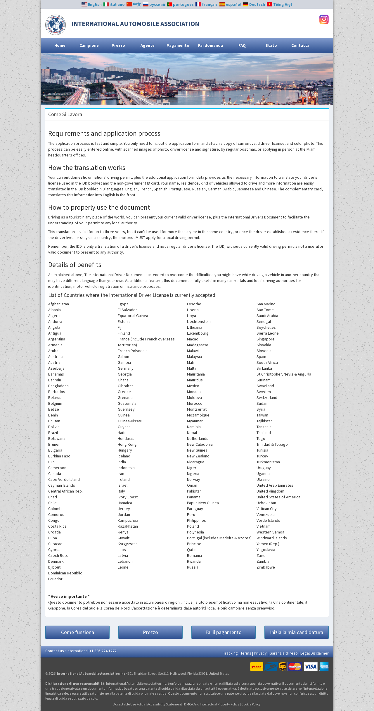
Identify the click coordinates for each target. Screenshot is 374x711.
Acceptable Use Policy (129, 704)
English (92, 4)
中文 (134, 4)
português (180, 4)
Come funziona (77, 632)
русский (154, 4)
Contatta (300, 45)
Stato (271, 45)
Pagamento (178, 45)
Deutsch (254, 4)
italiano (114, 4)
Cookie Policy (251, 704)
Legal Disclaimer (314, 653)
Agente (148, 45)
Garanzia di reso (283, 653)
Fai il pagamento (223, 632)
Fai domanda (210, 45)
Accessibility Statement (164, 704)
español (230, 4)
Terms (245, 653)
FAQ (242, 45)
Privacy (260, 653)
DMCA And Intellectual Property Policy (211, 704)
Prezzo (118, 45)
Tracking (230, 653)
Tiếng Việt (279, 4)
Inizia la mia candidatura (296, 632)
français (206, 4)
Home (59, 45)
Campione (89, 45)
